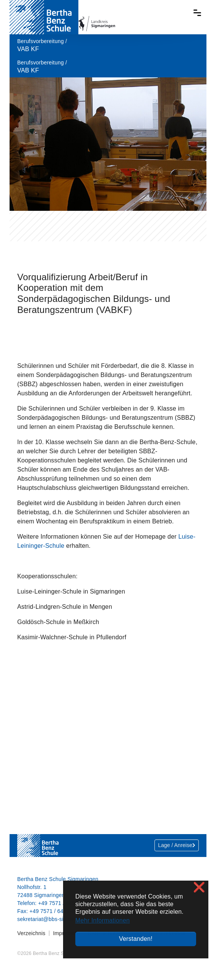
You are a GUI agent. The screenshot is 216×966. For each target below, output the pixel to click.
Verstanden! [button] (136, 939)
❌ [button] (199, 887)
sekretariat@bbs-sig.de (45, 919)
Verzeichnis (31, 933)
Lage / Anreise (176, 845)
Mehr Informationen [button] (102, 920)
